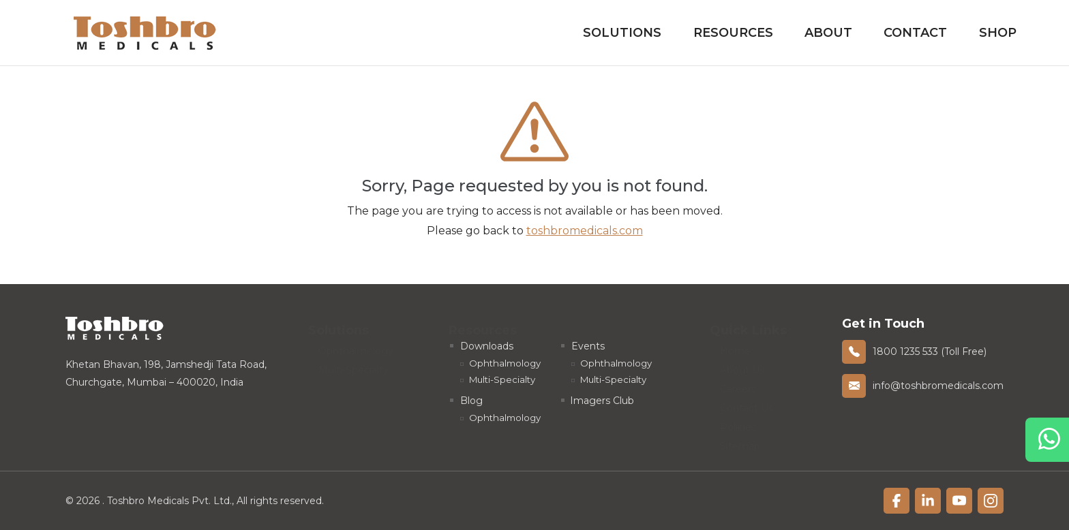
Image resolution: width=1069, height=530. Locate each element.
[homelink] (145, 33)
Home (735, 346)
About (828, 32)
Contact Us (746, 403)
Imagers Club (602, 400)
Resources (733, 32)
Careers (738, 384)
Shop (998, 32)
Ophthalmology (355, 346)
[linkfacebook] (896, 501)
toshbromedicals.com (584, 230)
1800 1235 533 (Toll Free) (930, 351)
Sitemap (740, 441)
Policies (738, 422)
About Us (742, 365)
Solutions (622, 32)
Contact (915, 32)
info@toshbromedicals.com (938, 385)
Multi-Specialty (353, 365)
